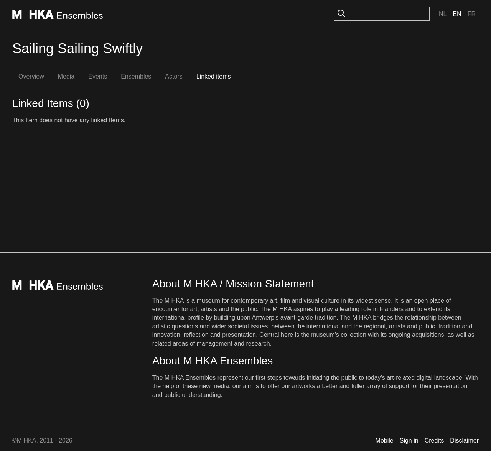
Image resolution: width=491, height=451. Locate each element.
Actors (173, 76)
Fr (472, 14)
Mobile (385, 440)
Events (97, 76)
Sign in (409, 440)
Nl (443, 14)
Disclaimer (464, 440)
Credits (434, 440)
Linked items (213, 76)
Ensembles (136, 76)
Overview (31, 76)
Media (66, 76)
